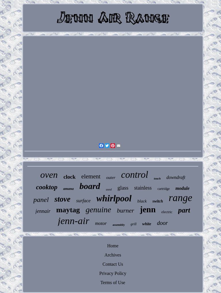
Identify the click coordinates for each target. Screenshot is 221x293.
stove (62, 199)
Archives (112, 254)
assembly (119, 224)
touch (157, 178)
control (134, 174)
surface (83, 200)
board (89, 186)
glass (122, 188)
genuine (98, 209)
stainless (143, 188)
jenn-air (73, 220)
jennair (42, 211)
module (183, 188)
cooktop (46, 187)
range (180, 197)
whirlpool (114, 198)
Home (112, 245)
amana (68, 188)
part (184, 210)
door (162, 223)
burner (125, 210)
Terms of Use (112, 282)
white (146, 224)
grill (134, 224)
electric (166, 212)
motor (101, 223)
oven (49, 174)
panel (41, 199)
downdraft (175, 177)
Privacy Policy (112, 273)
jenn (148, 209)
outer (110, 177)
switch (158, 201)
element (90, 176)
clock (69, 177)
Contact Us (112, 264)
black (141, 201)
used (109, 189)
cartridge (163, 189)
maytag (68, 210)
